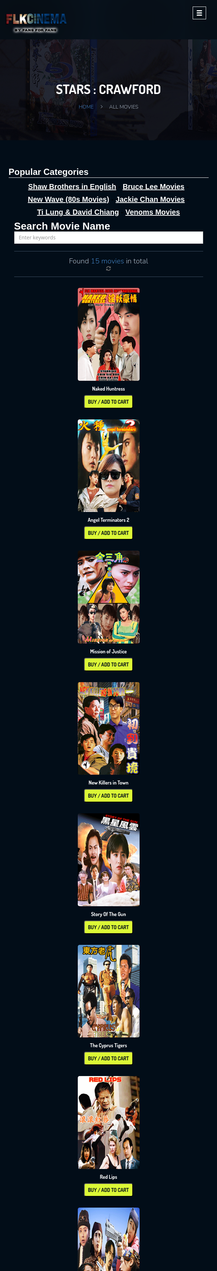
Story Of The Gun (108, 914)
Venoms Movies (152, 212)
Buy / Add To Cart (108, 402)
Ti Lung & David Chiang (78, 212)
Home (86, 106)
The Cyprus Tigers (108, 1045)
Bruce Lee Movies (153, 186)
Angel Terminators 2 (108, 520)
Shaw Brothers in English (72, 186)
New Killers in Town (109, 782)
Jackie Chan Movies (150, 199)
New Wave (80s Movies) (68, 199)
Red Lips (108, 1177)
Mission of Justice (108, 651)
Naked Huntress (108, 389)
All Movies (123, 106)
